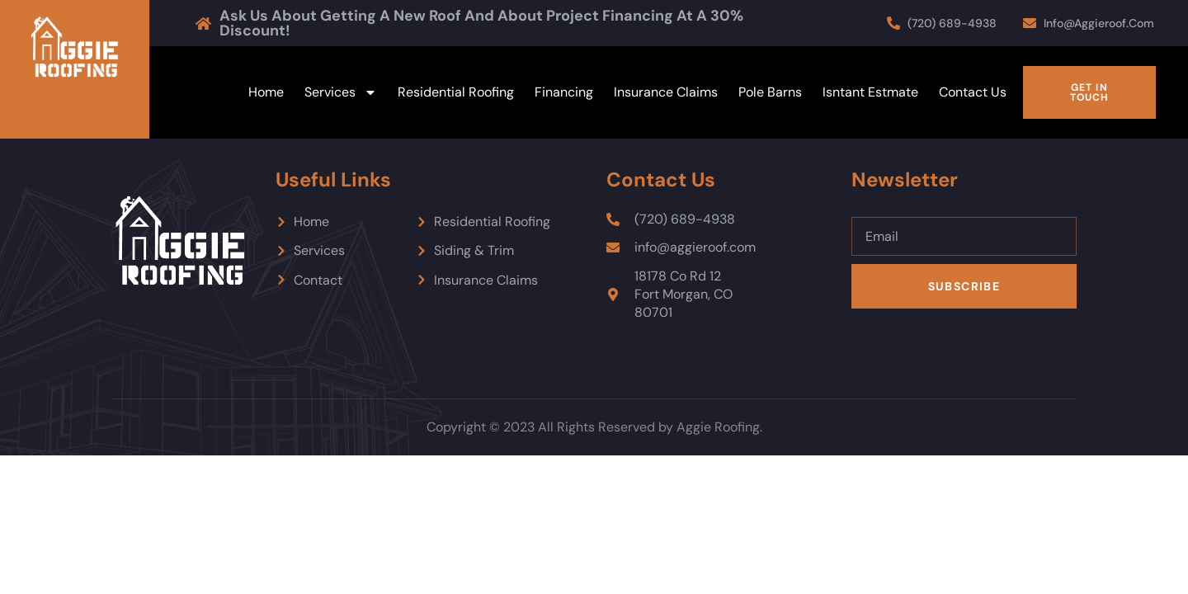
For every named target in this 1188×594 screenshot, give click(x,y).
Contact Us (972, 92)
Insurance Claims (666, 92)
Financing (564, 92)
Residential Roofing (456, 92)
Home (266, 92)
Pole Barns (770, 92)
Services (340, 92)
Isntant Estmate (870, 92)
